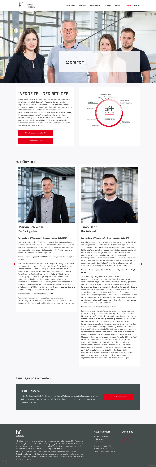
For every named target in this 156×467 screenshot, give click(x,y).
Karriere (128, 5)
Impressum (125, 439)
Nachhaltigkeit (95, 5)
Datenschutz (126, 441)
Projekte (118, 5)
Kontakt (137, 5)
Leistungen (108, 5)
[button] (14, 264)
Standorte (125, 436)
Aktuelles (82, 5)
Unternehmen (71, 5)
